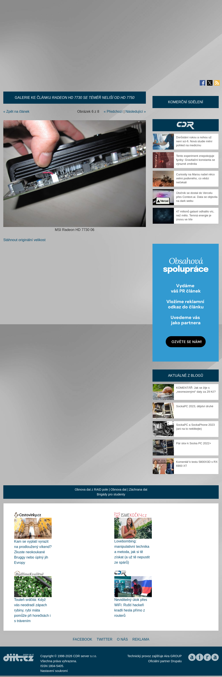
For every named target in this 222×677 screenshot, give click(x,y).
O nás (122, 639)
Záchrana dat (138, 489)
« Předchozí (113, 111)
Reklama (140, 639)
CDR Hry (185, 125)
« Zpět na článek (16, 111)
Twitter (104, 639)
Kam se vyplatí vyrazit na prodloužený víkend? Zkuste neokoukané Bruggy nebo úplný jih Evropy (33, 552)
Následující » (136, 111)
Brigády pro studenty (111, 494)
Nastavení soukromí (54, 671)
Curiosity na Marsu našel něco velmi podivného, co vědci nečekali (195, 178)
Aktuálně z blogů (185, 375)
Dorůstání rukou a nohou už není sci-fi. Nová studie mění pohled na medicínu (194, 141)
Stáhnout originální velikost (24, 240)
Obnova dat (118, 489)
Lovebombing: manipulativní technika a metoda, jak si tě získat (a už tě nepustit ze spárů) (132, 551)
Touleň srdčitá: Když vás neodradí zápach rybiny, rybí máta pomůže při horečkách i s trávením (32, 610)
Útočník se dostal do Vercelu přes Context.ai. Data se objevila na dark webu (196, 197)
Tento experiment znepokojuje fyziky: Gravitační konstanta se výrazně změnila (195, 159)
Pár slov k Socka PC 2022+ (193, 443)
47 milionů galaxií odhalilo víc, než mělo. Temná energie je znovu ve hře (195, 215)
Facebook (82, 639)
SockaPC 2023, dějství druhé (194, 406)
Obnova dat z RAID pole (91, 489)
